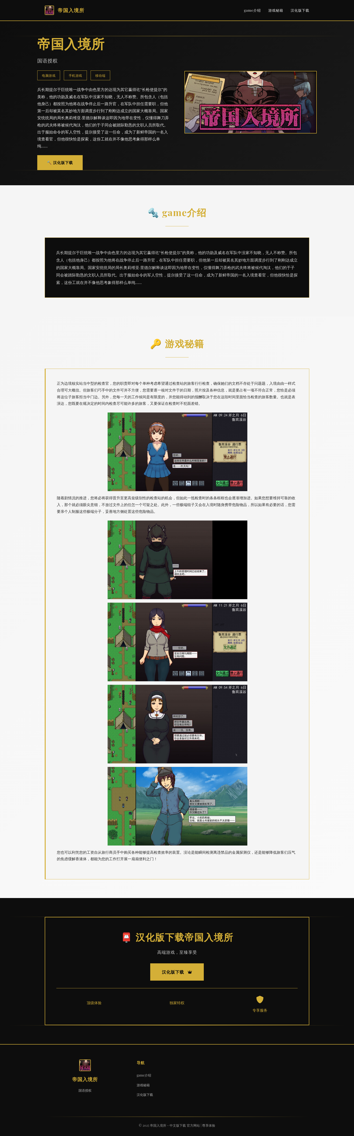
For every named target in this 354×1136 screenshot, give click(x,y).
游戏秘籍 (275, 10)
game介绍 (252, 10)
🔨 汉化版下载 (60, 162)
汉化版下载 (300, 10)
